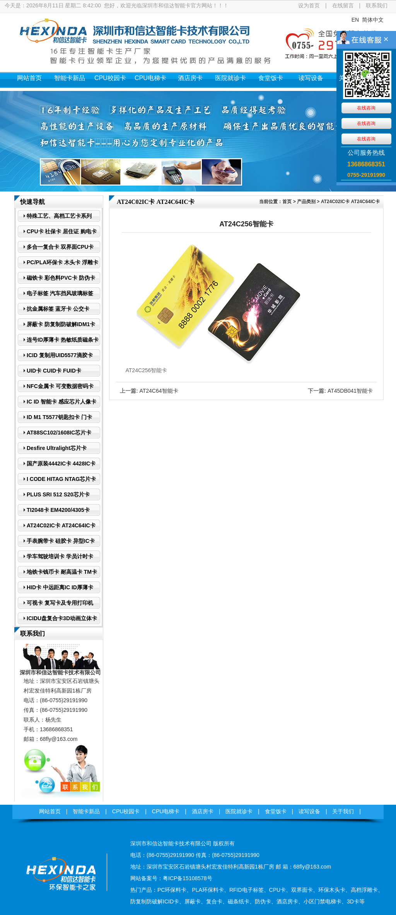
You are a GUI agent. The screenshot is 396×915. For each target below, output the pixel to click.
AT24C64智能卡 (158, 391)
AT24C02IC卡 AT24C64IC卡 (350, 201)
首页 (287, 201)
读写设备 (311, 78)
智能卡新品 (69, 78)
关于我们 (351, 78)
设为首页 (309, 5)
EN (355, 20)
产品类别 (306, 201)
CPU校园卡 (110, 78)
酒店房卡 (190, 78)
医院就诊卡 (230, 78)
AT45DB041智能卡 (350, 391)
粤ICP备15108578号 (187, 878)
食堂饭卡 (270, 78)
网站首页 (29, 78)
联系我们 (376, 5)
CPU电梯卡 (150, 78)
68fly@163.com (58, 739)
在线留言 (343, 5)
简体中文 (373, 20)
